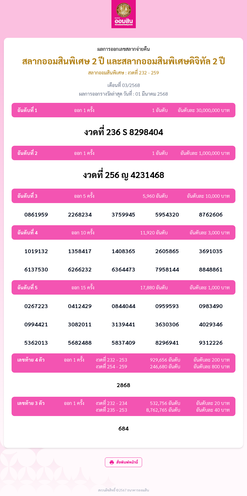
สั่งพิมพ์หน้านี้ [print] (123, 462)
